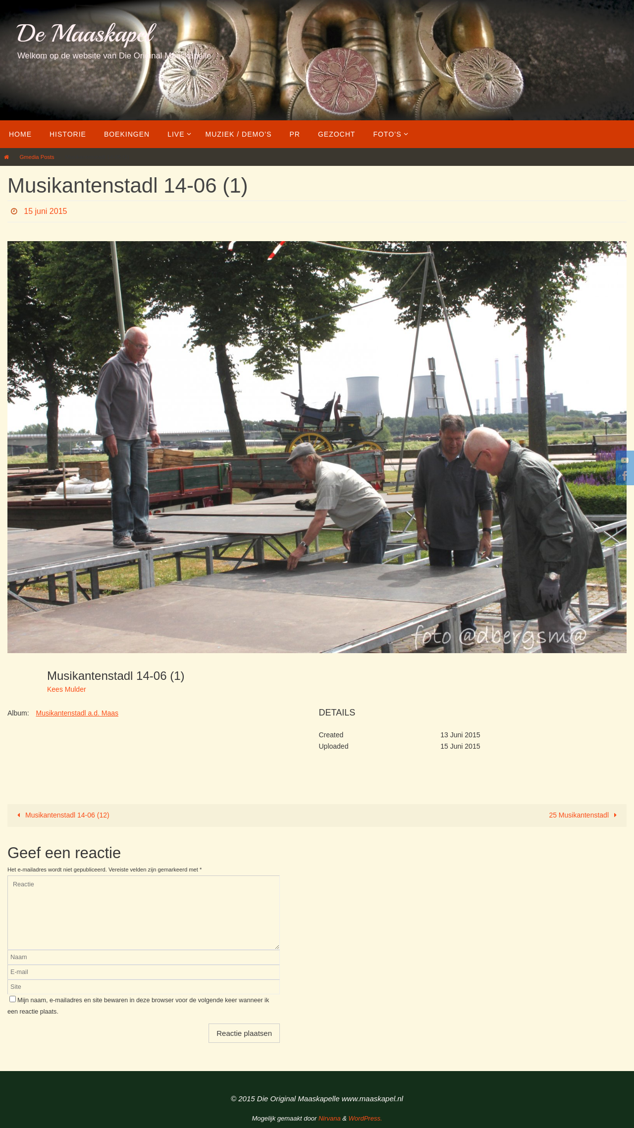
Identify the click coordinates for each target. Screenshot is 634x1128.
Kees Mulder (66, 689)
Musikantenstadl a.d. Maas (77, 713)
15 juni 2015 (45, 211)
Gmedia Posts (36, 157)
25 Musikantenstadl (584, 815)
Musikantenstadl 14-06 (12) (61, 815)
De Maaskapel (84, 33)
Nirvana (329, 1118)
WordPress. (365, 1118)
